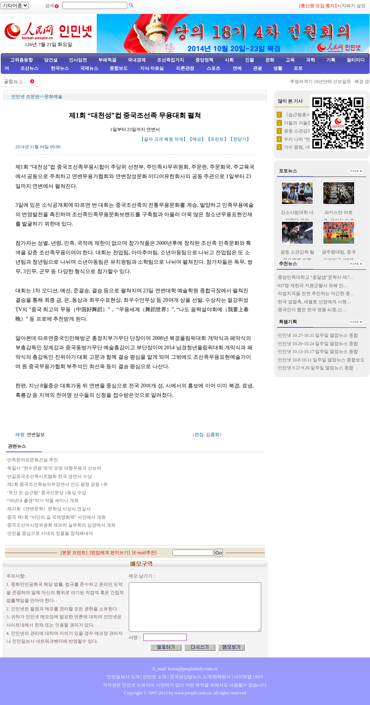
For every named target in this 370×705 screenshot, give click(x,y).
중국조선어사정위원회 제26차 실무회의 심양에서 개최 (61, 525)
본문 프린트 (74, 552)
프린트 (217, 139)
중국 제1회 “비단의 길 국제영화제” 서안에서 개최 (56, 517)
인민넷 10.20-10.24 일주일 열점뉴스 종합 (318, 343)
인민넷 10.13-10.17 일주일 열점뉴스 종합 (318, 351)
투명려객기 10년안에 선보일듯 (323, 81)
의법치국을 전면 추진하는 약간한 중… (316, 293)
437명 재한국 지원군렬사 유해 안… (313, 285)
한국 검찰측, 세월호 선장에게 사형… (314, 301)
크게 (158, 139)
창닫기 (240, 139)
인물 (249, 60)
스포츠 (213, 68)
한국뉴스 (60, 68)
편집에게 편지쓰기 (109, 552)
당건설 (51, 60)
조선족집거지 (170, 60)
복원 (168, 139)
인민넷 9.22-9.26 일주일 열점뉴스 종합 (316, 367)
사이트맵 (243, 676)
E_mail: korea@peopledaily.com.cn (185, 668)
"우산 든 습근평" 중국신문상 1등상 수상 (47, 492)
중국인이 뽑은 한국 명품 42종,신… (312, 309)
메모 (196, 139)
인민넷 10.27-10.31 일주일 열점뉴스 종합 (318, 335)
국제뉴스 (89, 68)
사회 (229, 60)
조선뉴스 (30, 68)
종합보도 (119, 68)
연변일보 (36, 434)
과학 (310, 60)
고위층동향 (21, 60)
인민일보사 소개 (123, 676)
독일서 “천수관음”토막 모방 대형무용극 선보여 (54, 468)
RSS (259, 676)
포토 (298, 68)
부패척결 (107, 60)
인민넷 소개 (154, 676)
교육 (290, 60)
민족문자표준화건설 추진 (33, 459)
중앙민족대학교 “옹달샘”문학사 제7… (316, 277)
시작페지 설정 (351, 5)
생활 (277, 68)
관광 (257, 68)
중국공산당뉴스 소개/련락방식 (200, 676)
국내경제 (137, 60)
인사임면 (78, 60)
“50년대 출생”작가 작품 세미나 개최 (43, 500)
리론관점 (185, 68)
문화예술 (53, 96)
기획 (330, 60)
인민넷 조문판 (25, 96)
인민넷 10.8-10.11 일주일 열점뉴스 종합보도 (321, 359)
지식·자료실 (152, 68)
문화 (269, 60)
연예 (236, 68)
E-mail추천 (144, 552)
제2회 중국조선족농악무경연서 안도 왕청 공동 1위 (57, 484)
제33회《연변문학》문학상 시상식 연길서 (49, 508)
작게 (178, 139)
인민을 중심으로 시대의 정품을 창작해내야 (50, 533)
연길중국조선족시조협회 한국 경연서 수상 (50, 476)
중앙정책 (204, 60)
